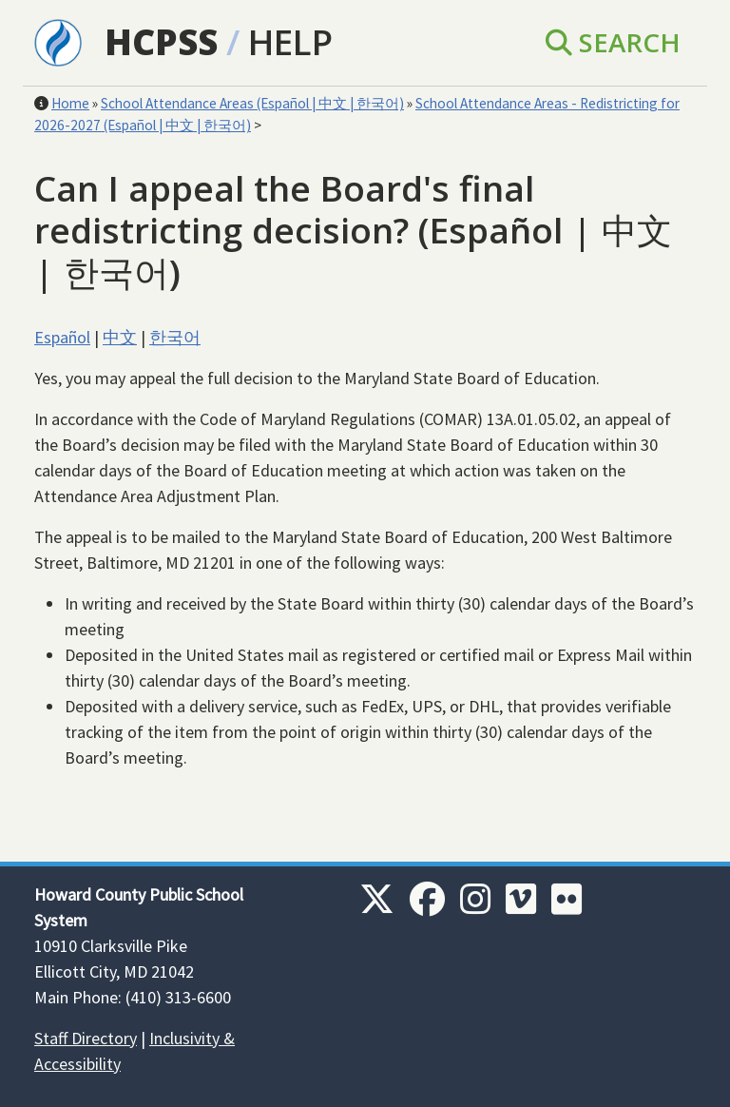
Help (290, 42)
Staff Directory (85, 1038)
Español (62, 337)
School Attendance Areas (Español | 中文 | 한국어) (252, 103)
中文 (120, 337)
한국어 (175, 337)
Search (613, 42)
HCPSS (161, 42)
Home (70, 103)
